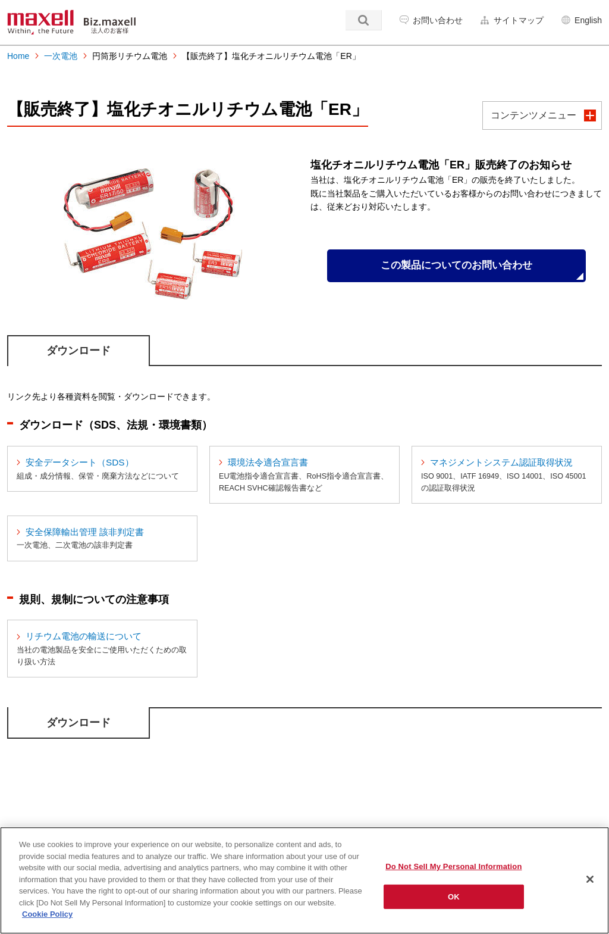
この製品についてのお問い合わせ (456, 267)
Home (18, 56)
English (588, 20)
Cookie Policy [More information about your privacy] (47, 914)
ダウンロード (78, 351)
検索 (364, 20)
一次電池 (60, 56)
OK (454, 896)
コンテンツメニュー (533, 115)
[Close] (590, 879)
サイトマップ (519, 20)
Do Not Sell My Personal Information (453, 866)
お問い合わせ (438, 20)
